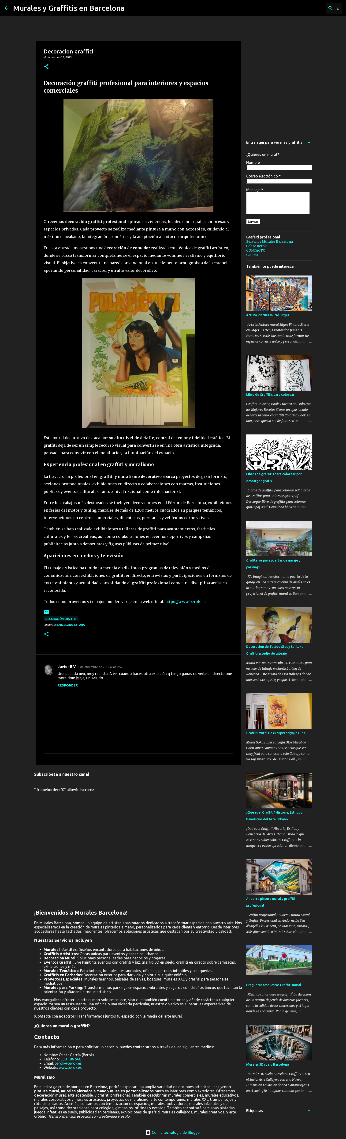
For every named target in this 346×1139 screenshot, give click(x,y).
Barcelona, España (70, 624)
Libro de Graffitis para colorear (270, 394)
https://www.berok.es (185, 601)
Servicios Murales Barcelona (269, 241)
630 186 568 (70, 1059)
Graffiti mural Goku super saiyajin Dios (275, 733)
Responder (68, 685)
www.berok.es (70, 1067)
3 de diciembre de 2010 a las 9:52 (100, 666)
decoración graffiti (60, 618)
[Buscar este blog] (317, 8)
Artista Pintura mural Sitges (267, 315)
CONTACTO (255, 250)
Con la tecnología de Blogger (173, 1132)
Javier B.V (67, 666)
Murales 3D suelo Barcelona (267, 1064)
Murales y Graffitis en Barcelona (69, 8)
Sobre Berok (256, 246)
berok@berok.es (68, 1063)
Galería (252, 255)
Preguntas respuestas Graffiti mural (273, 985)
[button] (46, 67)
